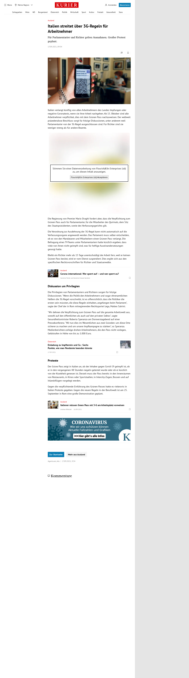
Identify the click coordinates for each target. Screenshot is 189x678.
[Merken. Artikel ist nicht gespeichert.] (128, 52)
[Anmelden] (111, 5)
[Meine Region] (22, 5)
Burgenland (43, 12)
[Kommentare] (121, 52)
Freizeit (100, 12)
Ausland (51, 20)
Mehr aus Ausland (76, 454)
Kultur (91, 12)
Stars (121, 12)
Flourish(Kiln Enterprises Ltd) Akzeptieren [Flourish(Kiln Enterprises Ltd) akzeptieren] (89, 177)
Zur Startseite (56, 454)
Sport (84, 12)
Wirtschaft (74, 12)
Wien (27, 12)
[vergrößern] (128, 60)
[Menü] (8, 5)
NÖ (34, 12)
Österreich (55, 12)
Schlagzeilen (17, 12)
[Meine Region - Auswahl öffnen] (32, 5)
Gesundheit (111, 12)
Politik (64, 12)
